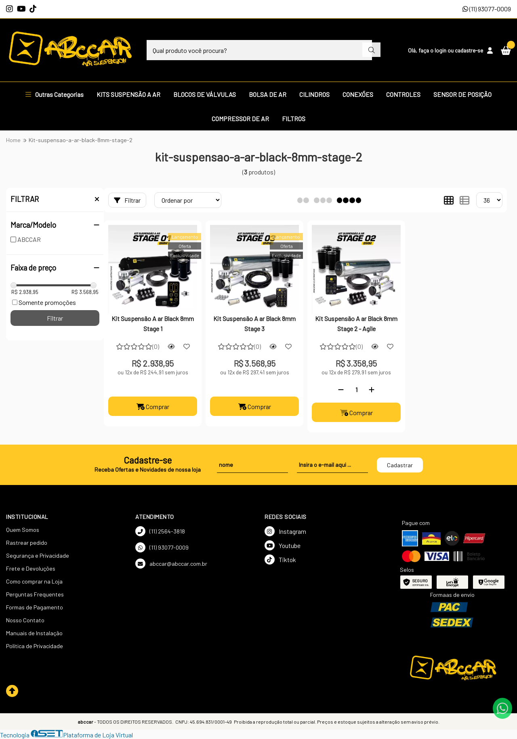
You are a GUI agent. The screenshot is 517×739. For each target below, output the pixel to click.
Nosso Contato (25, 620)
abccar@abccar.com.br (171, 563)
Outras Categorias (54, 94)
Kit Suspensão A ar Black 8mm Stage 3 (254, 323)
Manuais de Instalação (34, 633)
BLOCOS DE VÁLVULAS (204, 94)
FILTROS (293, 118)
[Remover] (341, 389)
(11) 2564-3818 (160, 531)
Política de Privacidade (34, 645)
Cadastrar (400, 465)
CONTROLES (403, 94)
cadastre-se (469, 50)
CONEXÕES (358, 94)
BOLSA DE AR (267, 94)
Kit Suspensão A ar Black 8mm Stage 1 (152, 323)
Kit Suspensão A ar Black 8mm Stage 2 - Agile (356, 323)
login (441, 50)
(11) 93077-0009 (486, 9)
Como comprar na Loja (34, 581)
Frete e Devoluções (30, 568)
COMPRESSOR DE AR (240, 118)
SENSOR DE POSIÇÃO (462, 94)
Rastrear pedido (26, 542)
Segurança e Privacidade (37, 555)
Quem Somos (22, 529)
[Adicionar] (371, 389)
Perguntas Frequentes (35, 594)
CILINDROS (314, 94)
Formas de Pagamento (34, 607)
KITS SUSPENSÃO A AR (128, 94)
